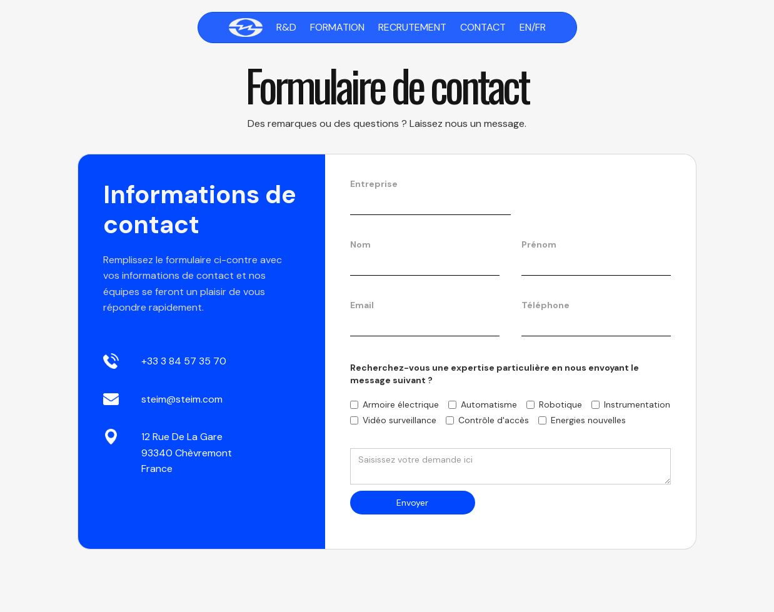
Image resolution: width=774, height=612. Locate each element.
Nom (360, 244)
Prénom (538, 244)
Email (362, 305)
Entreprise (374, 183)
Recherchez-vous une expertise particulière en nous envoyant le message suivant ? (494, 374)
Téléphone (545, 305)
